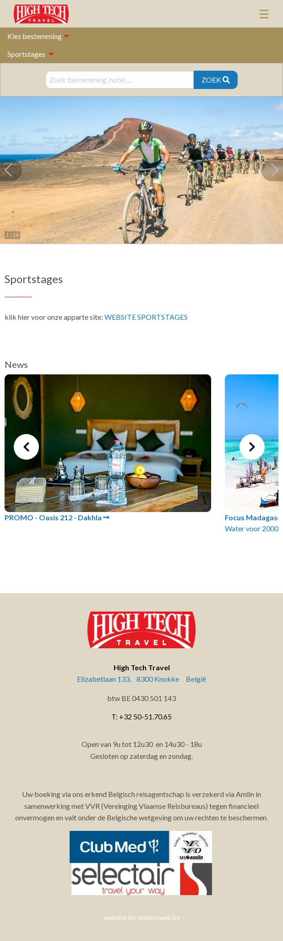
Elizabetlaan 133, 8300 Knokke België (141, 678)
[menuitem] (28, 53)
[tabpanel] (108, 448)
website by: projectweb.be (141, 917)
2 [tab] (127, 555)
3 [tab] (141, 555)
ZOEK (215, 79)
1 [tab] (114, 555)
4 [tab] (155, 555)
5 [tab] (169, 555)
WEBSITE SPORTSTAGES (146, 316)
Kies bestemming (34, 36)
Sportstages (26, 54)
